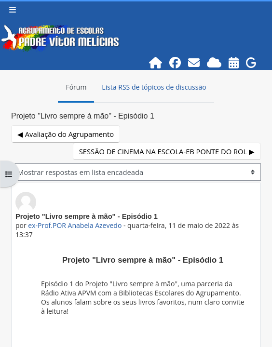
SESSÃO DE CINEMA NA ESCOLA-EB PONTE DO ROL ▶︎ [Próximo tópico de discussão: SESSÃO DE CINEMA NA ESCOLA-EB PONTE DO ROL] (167, 151)
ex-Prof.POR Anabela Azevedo (75, 225)
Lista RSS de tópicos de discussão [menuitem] (154, 87)
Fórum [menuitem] (76, 87)
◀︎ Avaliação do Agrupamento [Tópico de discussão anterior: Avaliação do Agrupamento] (65, 134)
